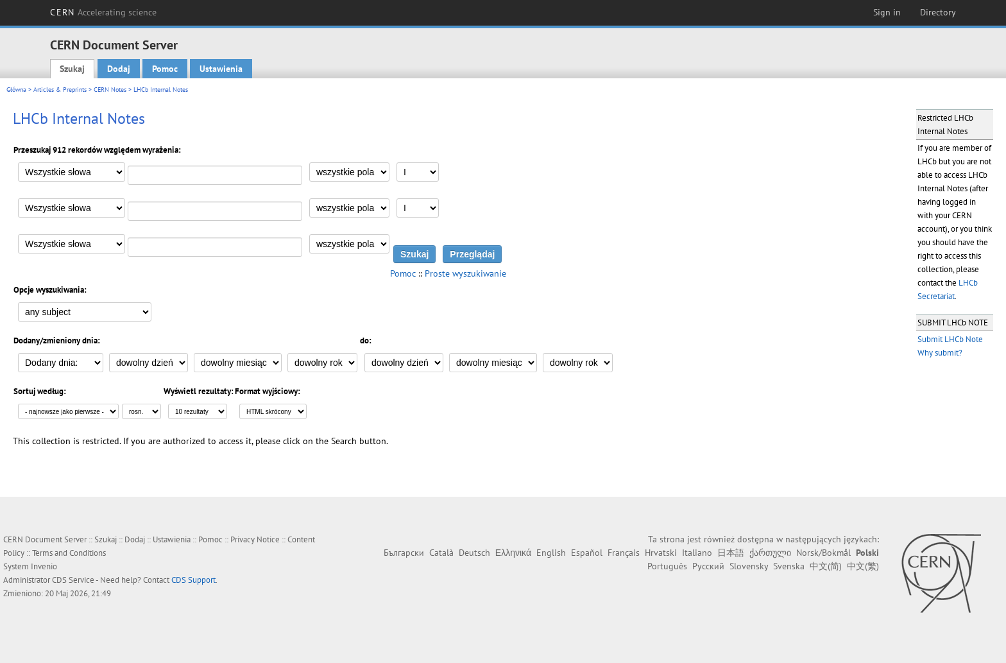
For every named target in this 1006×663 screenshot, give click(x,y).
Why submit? (939, 352)
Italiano (697, 552)
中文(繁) (863, 566)
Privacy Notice (255, 539)
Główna (16, 89)
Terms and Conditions (69, 552)
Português (667, 566)
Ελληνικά (513, 552)
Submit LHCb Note (950, 339)
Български (404, 552)
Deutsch (474, 552)
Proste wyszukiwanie (465, 273)
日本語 (730, 552)
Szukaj (72, 68)
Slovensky (748, 566)
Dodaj (118, 68)
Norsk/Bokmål (823, 552)
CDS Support (193, 579)
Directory (938, 12)
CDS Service (73, 579)
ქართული (770, 552)
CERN (103, 12)
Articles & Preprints (60, 89)
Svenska (789, 566)
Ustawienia (221, 68)
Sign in (887, 12)
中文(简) (826, 566)
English (551, 552)
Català (441, 552)
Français (624, 552)
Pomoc (165, 68)
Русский (708, 566)
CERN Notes (110, 89)
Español (586, 552)
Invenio (44, 566)
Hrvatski (661, 552)
